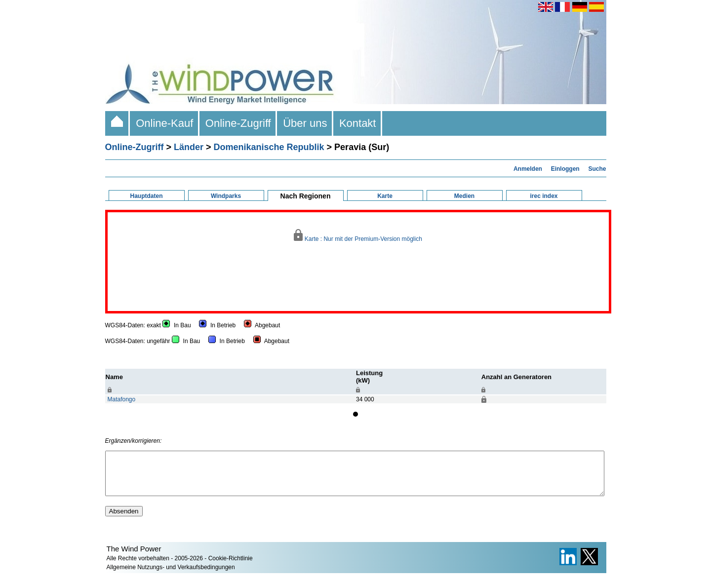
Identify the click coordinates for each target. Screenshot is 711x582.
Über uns (305, 123)
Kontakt (357, 123)
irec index (543, 196)
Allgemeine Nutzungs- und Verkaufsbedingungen (171, 576)
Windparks (226, 196)
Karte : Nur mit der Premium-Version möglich (358, 235)
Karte (385, 196)
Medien (464, 196)
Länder (188, 147)
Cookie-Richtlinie (230, 567)
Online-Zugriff (238, 123)
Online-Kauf (164, 123)
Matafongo (122, 399)
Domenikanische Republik (269, 147)
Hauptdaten (146, 196)
